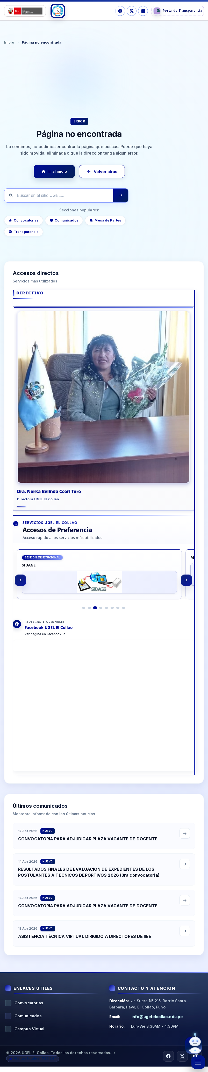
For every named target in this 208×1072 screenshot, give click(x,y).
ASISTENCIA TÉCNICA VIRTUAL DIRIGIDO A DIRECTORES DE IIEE (84, 947)
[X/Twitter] (132, 11)
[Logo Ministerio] (25, 11)
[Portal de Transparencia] (178, 11)
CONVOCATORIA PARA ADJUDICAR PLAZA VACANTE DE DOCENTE (87, 850)
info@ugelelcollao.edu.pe (157, 1022)
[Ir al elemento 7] (117, 619)
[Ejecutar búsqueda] (120, 195)
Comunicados (63, 220)
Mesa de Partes (105, 220)
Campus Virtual (29, 1034)
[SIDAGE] (99, 583)
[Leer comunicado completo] (185, 845)
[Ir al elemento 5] (106, 619)
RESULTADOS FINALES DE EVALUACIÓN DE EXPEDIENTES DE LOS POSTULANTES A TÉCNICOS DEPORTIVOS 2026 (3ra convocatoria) (89, 883)
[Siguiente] (186, 589)
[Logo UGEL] (58, 11)
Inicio (9, 42)
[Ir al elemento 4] (100, 619)
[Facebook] (120, 11)
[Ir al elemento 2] (89, 619)
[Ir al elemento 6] (112, 619)
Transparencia (24, 232)
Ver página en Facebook (43, 646)
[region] (103, 589)
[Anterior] (20, 589)
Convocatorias (24, 220)
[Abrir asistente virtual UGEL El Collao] (193, 1045)
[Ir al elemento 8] (123, 619)
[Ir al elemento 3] (95, 619)
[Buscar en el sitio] (58, 195)
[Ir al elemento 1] (83, 619)
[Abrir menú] (198, 1062)
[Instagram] (143, 11)
